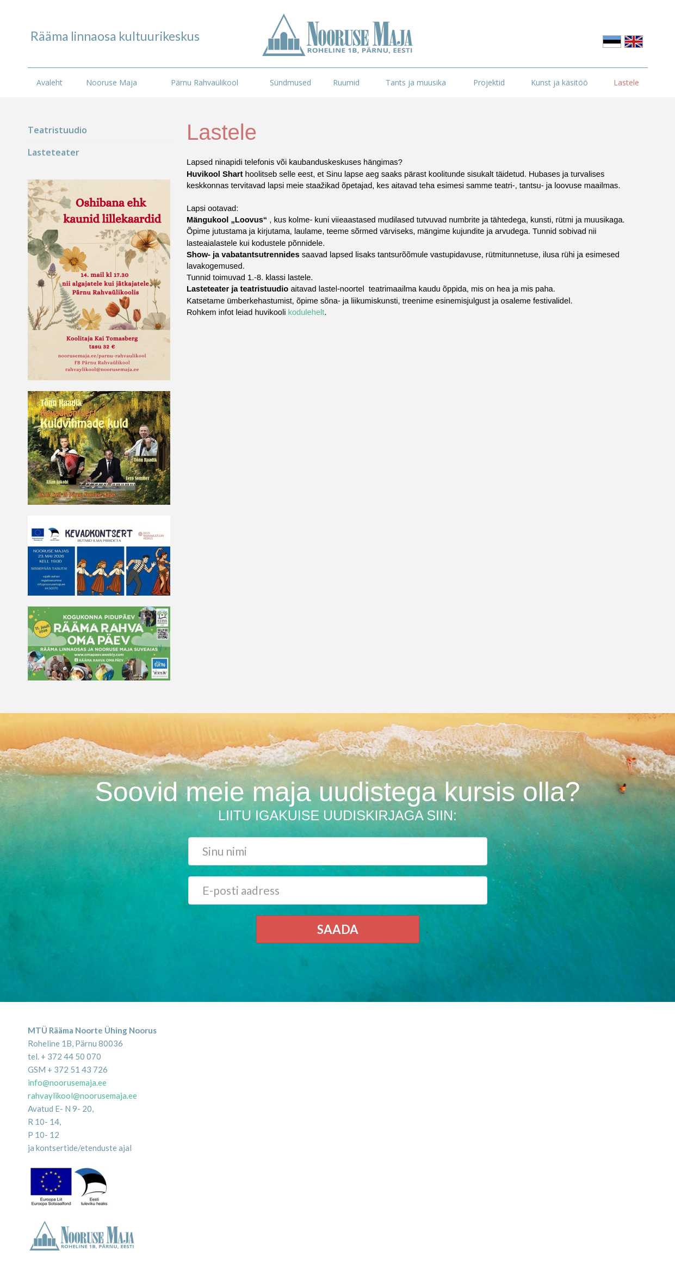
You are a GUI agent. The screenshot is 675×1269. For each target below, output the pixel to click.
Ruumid (346, 82)
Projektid (489, 82)
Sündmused (290, 82)
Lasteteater (53, 152)
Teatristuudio (57, 130)
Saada (337, 929)
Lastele (626, 82)
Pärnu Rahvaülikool (204, 82)
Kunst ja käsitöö (559, 82)
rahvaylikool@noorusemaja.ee (82, 1095)
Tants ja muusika (416, 82)
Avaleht (49, 82)
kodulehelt (306, 312)
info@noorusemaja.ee (67, 1082)
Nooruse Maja (111, 82)
